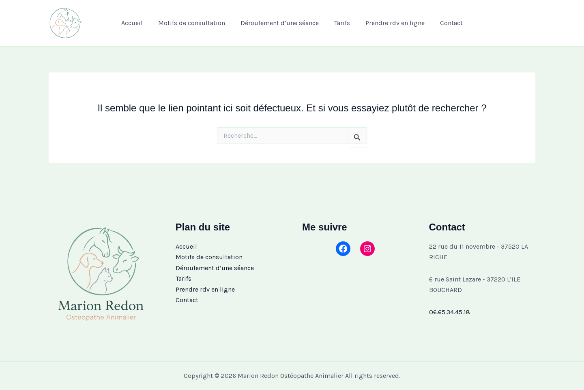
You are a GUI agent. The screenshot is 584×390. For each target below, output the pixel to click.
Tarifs (341, 23)
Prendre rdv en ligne (391, 23)
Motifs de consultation (195, 23)
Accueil (138, 23)
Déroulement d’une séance (281, 23)
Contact (445, 23)
